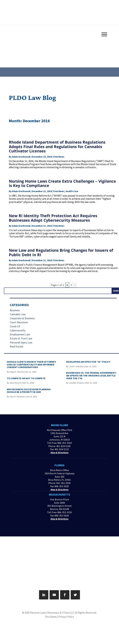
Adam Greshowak (21, 156)
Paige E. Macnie (17, 371)
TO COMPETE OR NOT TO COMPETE (26, 378)
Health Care (72, 191)
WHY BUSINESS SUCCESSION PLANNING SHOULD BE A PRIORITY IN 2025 (29, 391)
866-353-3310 (64, 442)
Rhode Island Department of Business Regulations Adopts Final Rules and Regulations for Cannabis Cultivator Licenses (57, 146)
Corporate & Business (22, 318)
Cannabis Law (18, 314)
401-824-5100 (63, 446)
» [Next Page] (75, 285)
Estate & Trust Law (21, 338)
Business (15, 310)
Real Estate (16, 346)
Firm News (58, 156)
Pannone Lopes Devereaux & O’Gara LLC (52, 612)
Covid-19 (15, 326)
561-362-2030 (63, 483)
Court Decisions (19, 322)
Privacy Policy (66, 616)
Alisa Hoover (15, 382)
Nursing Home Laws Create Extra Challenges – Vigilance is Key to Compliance (62, 183)
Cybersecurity (17, 330)
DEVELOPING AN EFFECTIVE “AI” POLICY (88, 361)
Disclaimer (51, 616)
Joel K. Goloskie (76, 366)
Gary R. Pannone (17, 396)
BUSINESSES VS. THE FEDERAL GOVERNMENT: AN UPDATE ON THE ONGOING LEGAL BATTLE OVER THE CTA (91, 375)
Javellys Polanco (76, 382)
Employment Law (20, 334)
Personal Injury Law (21, 342)
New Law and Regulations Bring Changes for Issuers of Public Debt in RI (61, 252)
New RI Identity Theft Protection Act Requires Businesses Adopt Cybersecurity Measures (53, 218)
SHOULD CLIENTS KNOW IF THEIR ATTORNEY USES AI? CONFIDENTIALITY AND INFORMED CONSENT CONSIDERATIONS (31, 364)
